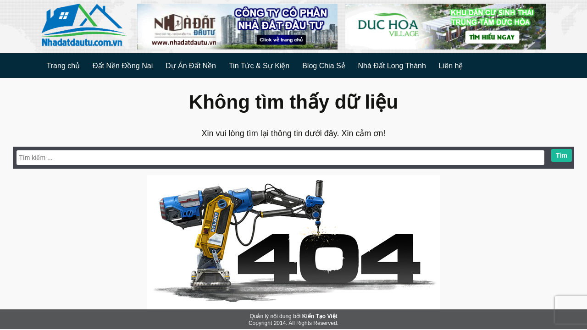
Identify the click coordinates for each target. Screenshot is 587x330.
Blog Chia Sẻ (323, 66)
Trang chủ (63, 66)
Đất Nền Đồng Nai (123, 66)
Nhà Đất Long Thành (392, 66)
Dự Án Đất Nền (191, 66)
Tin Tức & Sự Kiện (259, 66)
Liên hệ (451, 66)
